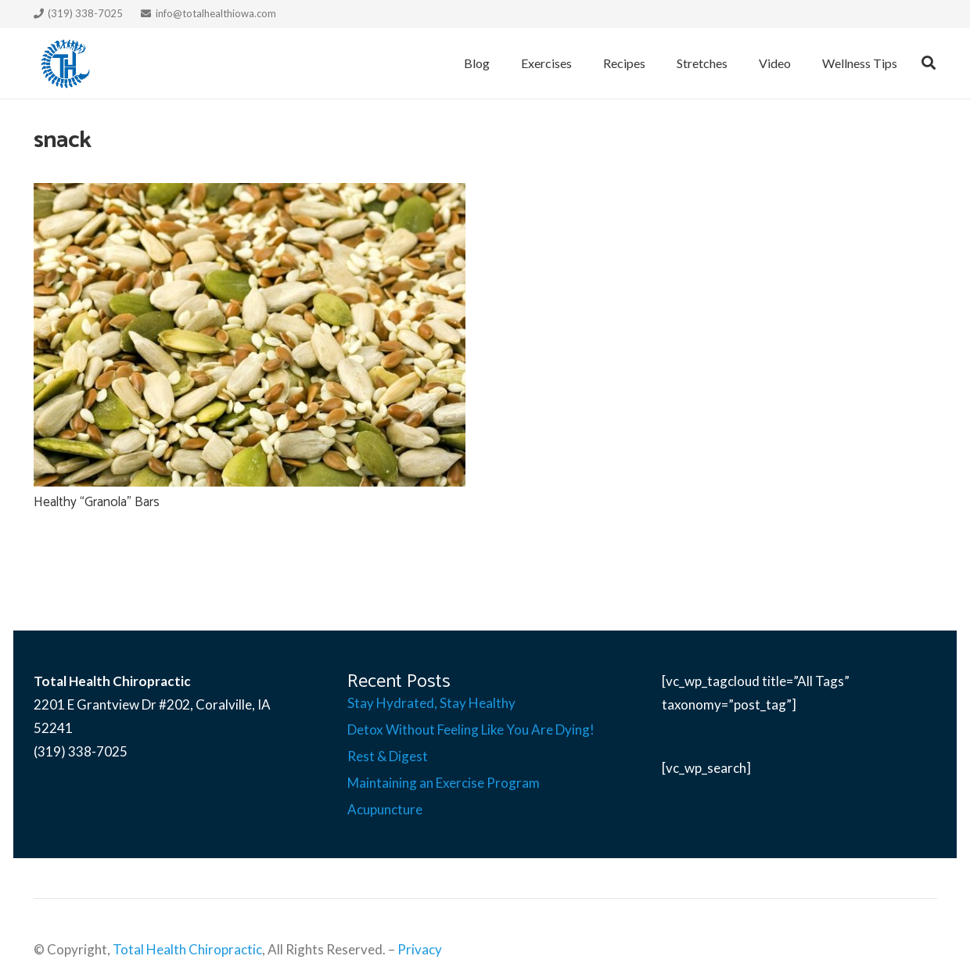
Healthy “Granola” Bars (97, 502)
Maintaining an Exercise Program (443, 782)
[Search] (928, 63)
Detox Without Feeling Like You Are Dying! (471, 729)
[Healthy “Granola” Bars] (249, 335)
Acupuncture (384, 809)
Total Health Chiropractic (187, 949)
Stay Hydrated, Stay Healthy (431, 703)
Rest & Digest (387, 756)
